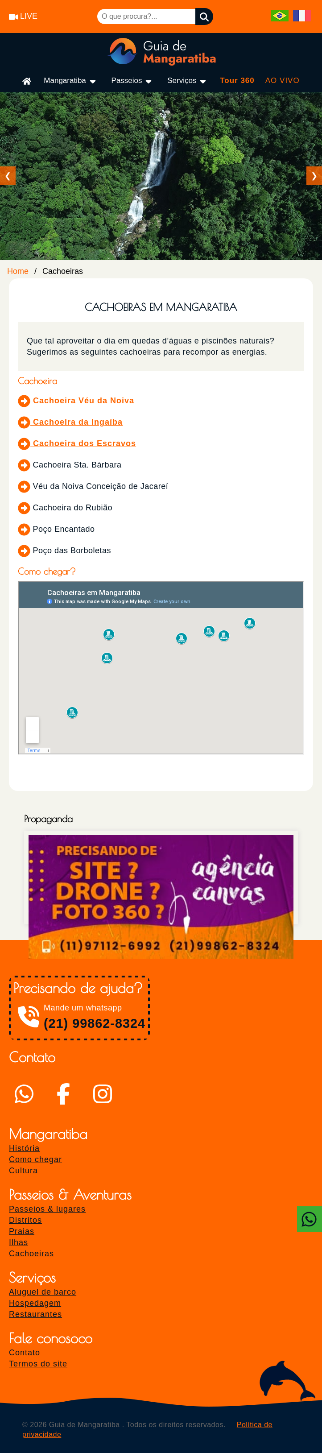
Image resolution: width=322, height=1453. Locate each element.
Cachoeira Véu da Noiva (76, 400)
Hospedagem (35, 1303)
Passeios (132, 81)
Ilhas (18, 1242)
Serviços (187, 81)
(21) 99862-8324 (94, 1023)
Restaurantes (35, 1314)
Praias (21, 1231)
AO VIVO (282, 80)
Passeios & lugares (47, 1209)
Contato (24, 1352)
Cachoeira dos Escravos (77, 443)
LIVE (23, 16)
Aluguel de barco (42, 1291)
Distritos (25, 1220)
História (24, 1148)
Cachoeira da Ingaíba (70, 422)
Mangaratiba (70, 81)
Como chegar (35, 1159)
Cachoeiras (31, 1253)
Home (18, 271)
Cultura (23, 1170)
